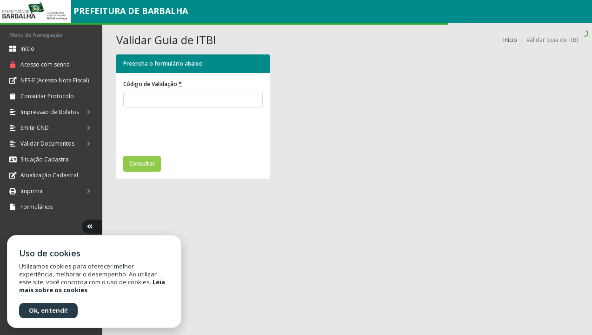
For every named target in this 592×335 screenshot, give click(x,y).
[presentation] (194, 133)
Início (510, 40)
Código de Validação (152, 84)
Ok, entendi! (48, 310)
